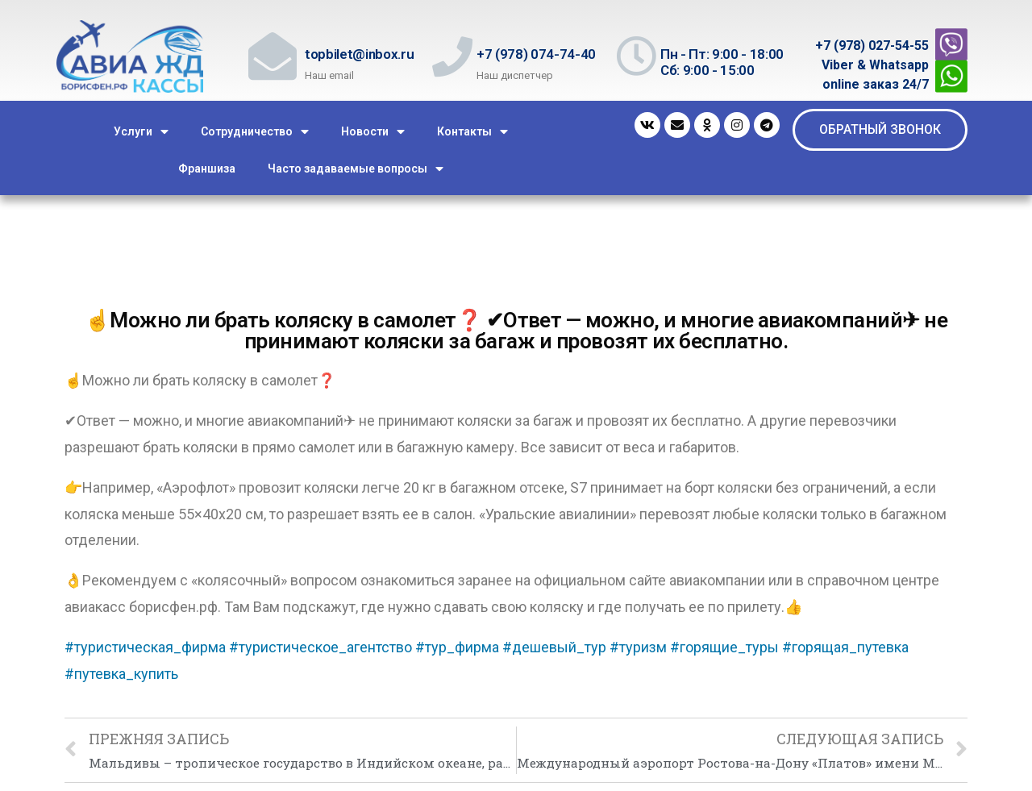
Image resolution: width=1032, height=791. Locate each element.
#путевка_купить (121, 673)
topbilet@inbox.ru (359, 54)
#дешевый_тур (554, 647)
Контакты (472, 132)
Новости (373, 132)
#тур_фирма (457, 647)
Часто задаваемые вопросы (355, 169)
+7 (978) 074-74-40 (536, 54)
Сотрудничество (255, 132)
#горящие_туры (724, 647)
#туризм (638, 647)
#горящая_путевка (845, 647)
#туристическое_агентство (320, 647)
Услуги (141, 132)
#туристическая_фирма (145, 647)
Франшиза (206, 168)
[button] (880, 130)
